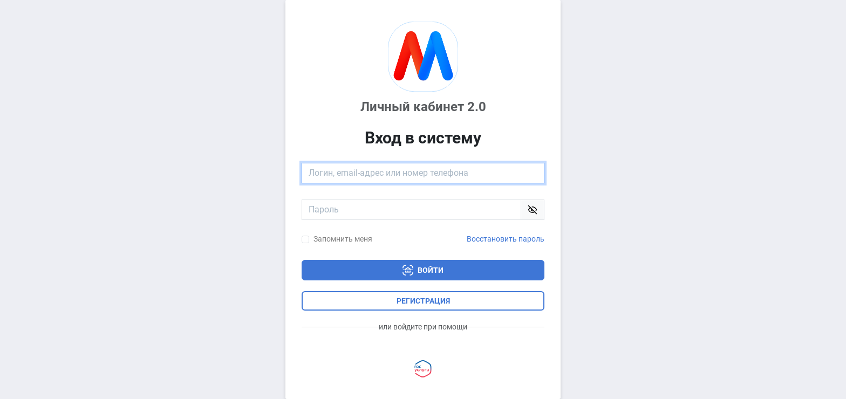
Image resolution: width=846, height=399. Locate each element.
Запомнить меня (342, 239)
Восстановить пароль (505, 239)
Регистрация (423, 301)
